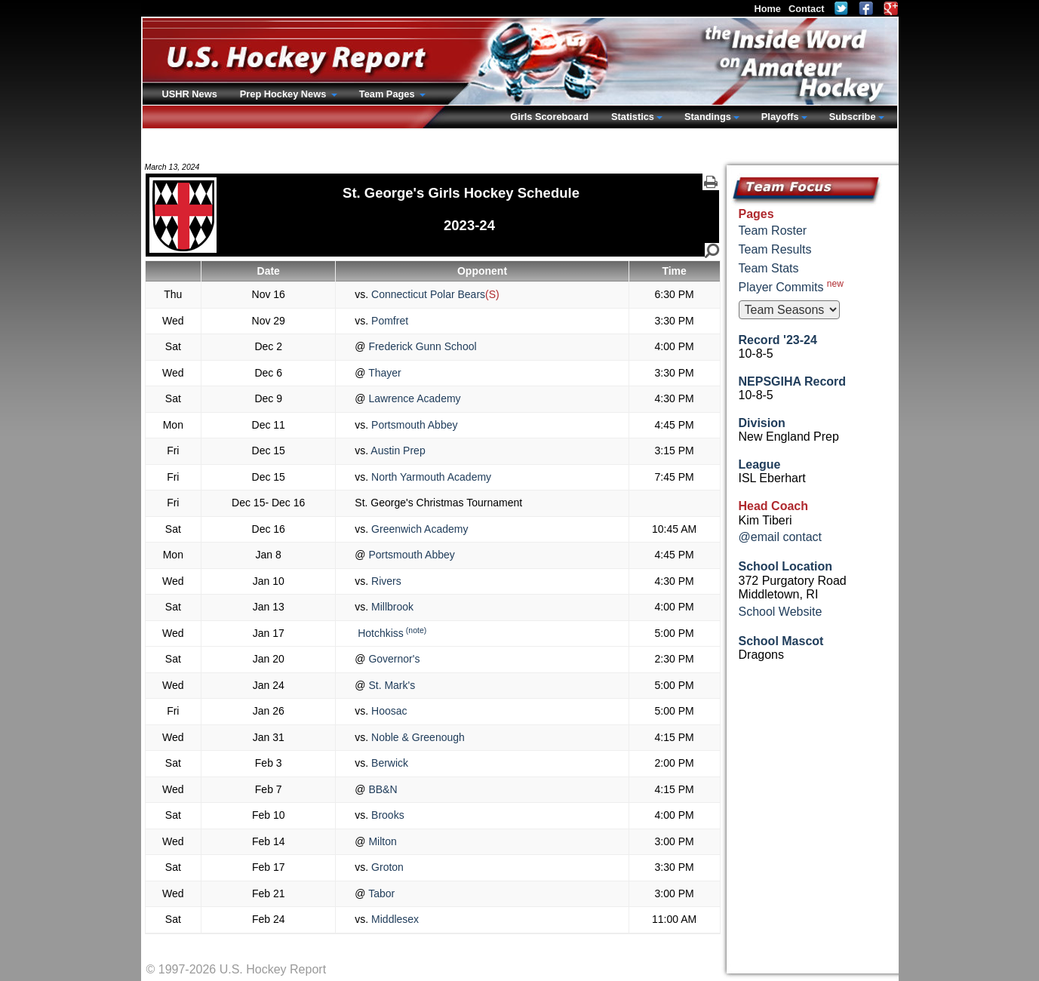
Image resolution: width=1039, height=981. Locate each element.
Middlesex (393, 919)
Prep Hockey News (284, 94)
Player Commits (791, 286)
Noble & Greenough (416, 737)
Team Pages (388, 94)
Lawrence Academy (413, 398)
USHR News (189, 94)
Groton (386, 867)
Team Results (775, 249)
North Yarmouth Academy (429, 477)
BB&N (382, 789)
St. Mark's (391, 685)
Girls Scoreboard (549, 116)
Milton (381, 841)
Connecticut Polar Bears (426, 294)
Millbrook (390, 607)
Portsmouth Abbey (412, 425)
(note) (416, 630)
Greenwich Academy (418, 529)
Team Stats (769, 268)
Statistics (632, 116)
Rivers (384, 581)
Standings (707, 116)
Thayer (383, 373)
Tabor (380, 893)
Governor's (393, 659)
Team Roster (773, 230)
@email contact (780, 536)
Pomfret (388, 321)
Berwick (388, 763)
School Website (780, 611)
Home (767, 8)
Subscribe (852, 116)
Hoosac (387, 711)
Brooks (386, 815)
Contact (806, 8)
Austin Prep (397, 450)
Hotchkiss (379, 633)
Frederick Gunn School (421, 346)
